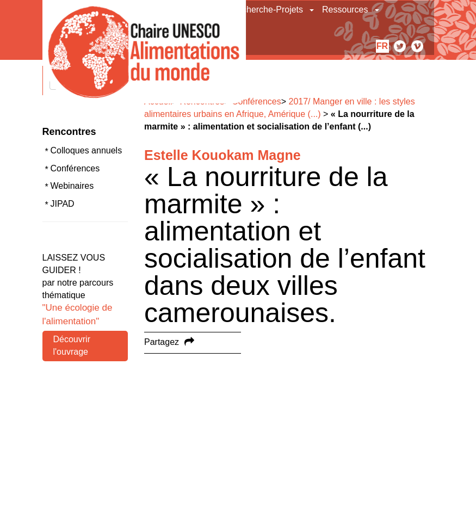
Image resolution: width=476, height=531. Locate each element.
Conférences (75, 168)
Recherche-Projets (267, 9)
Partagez (161, 342)
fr (382, 46)
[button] (312, 10)
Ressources (345, 9)
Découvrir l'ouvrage (71, 345)
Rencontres (69, 131)
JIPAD (63, 203)
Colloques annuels (86, 150)
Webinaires (72, 185)
